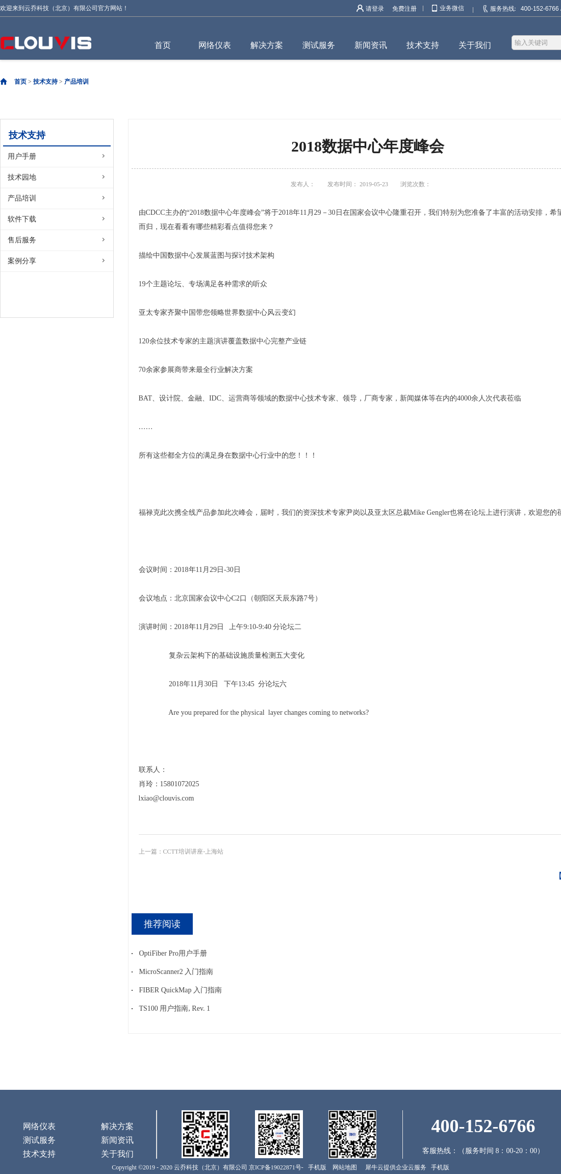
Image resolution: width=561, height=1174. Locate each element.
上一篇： (181, 851)
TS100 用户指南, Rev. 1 (174, 1008)
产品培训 (76, 81)
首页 (163, 45)
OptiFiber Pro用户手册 (173, 953)
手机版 (315, 1167)
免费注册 (404, 8)
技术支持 (45, 81)
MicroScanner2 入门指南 (176, 972)
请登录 (375, 8)
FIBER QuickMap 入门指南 (180, 990)
